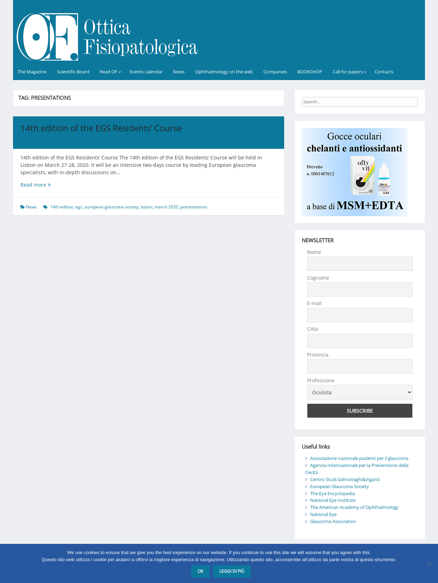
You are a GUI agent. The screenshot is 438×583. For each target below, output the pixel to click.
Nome (314, 252)
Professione (320, 380)
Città (312, 329)
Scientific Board (73, 71)
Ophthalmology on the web (224, 71)
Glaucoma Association (333, 521)
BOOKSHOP (309, 71)
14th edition (61, 207)
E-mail (314, 303)
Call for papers (348, 71)
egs (78, 207)
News (178, 71)
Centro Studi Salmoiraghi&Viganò (345, 479)
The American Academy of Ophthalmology (354, 507)
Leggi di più (231, 571)
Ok (200, 571)
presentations (193, 207)
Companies (275, 71)
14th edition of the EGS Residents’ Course (101, 128)
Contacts (384, 71)
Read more (45, 184)
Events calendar (146, 71)
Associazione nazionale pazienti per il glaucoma (359, 458)
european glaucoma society (112, 207)
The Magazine (32, 71)
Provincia (317, 354)
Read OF (108, 71)
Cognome (318, 277)
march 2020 (166, 207)
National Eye (323, 514)
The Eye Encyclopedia (332, 493)
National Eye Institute (333, 500)
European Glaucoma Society (339, 486)
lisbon (146, 207)
